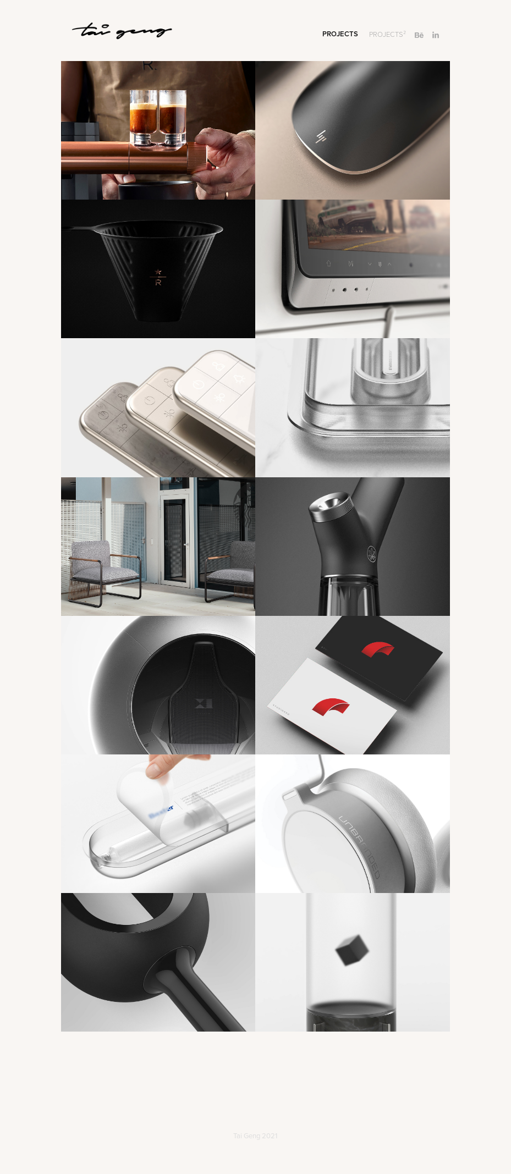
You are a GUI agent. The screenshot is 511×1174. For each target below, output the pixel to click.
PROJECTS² (387, 34)
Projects (340, 34)
